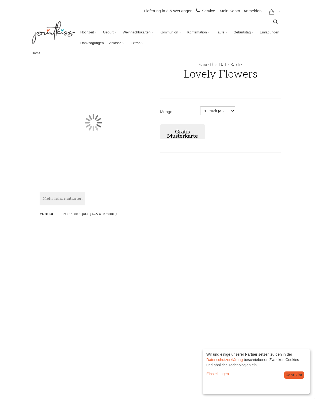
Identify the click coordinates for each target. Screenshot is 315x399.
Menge (166, 111)
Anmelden (253, 11)
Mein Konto (230, 11)
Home (36, 53)
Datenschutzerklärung (224, 360)
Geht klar (294, 374)
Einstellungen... (219, 374)
